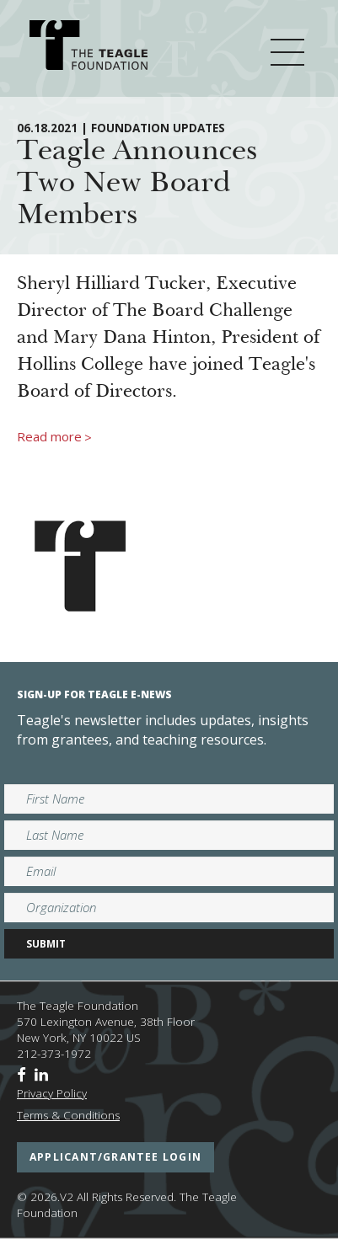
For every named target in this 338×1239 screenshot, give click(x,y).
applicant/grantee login (115, 1157)
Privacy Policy (52, 1093)
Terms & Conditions (68, 1115)
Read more (54, 437)
